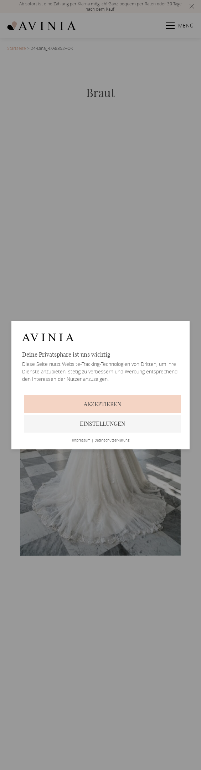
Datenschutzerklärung (111, 440)
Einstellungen (102, 423)
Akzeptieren (102, 404)
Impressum (81, 440)
